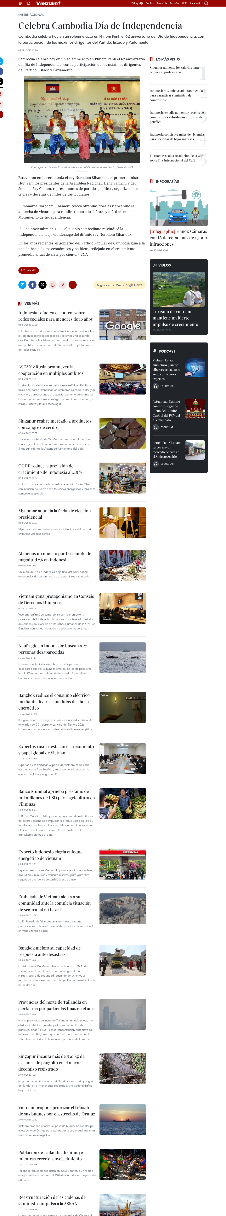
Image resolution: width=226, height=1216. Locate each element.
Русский (195, 3)
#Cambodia (28, 270)
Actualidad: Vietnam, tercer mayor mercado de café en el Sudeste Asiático (167, 450)
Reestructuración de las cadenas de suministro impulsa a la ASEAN (52, 1200)
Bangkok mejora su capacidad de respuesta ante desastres (49, 951)
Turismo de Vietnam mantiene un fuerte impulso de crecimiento (175, 317)
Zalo (22, 285)
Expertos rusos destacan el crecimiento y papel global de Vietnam (56, 749)
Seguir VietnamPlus (109, 285)
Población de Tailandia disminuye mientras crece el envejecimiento (50, 1155)
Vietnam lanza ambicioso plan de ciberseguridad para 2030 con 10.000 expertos (166, 369)
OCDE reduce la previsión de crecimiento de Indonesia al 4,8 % (50, 469)
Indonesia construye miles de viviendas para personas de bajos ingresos (177, 136)
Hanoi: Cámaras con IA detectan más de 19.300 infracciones (178, 237)
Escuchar (167, 386)
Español (174, 3)
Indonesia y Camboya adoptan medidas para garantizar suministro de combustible (177, 95)
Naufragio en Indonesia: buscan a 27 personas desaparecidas (52, 649)
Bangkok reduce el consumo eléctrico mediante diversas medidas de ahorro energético (54, 701)
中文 (184, 3)
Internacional (31, 15)
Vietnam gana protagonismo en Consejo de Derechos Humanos (56, 599)
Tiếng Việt (137, 3)
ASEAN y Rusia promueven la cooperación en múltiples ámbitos (50, 370)
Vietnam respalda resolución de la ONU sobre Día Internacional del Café (177, 158)
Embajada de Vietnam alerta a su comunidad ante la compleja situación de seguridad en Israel (54, 903)
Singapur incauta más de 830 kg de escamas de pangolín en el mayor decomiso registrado (51, 1062)
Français (162, 3)
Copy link (63, 285)
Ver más (32, 303)
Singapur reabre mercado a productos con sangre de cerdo (54, 424)
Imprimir (52, 285)
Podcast (167, 351)
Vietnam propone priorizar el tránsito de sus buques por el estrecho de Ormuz (56, 1110)
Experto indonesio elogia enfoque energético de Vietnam (50, 855)
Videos (164, 265)
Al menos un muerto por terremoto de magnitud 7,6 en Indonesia (54, 556)
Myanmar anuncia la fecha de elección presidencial (54, 514)
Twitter (42, 285)
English (150, 3)
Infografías (167, 181)
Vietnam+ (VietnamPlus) (49, 3)
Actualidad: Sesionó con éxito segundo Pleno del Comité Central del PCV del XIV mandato (166, 410)
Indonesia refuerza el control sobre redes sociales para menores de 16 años (55, 316)
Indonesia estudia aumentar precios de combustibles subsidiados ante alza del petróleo (177, 117)
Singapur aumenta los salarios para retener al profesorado (174, 69)
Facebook (32, 285)
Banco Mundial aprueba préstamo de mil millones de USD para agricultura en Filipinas (56, 797)
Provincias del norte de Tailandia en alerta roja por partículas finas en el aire (56, 1005)
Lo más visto (168, 59)
